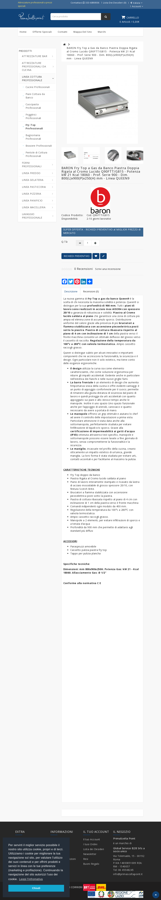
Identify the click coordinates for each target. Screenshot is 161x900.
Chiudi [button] (36, 888)
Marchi (102, 31)
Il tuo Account (91, 839)
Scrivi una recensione (108, 269)
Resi (85, 859)
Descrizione (70, 291)
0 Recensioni (83, 269)
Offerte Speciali (42, 31)
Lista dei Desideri (93, 849)
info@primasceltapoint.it (128, 874)
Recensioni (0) (91, 291)
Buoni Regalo (91, 863)
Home (23, 31)
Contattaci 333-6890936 (85, 2)
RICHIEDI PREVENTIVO (76, 256)
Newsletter (89, 854)
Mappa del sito (82, 31)
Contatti (62, 31)
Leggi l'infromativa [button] (31, 879)
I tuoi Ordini (90, 844)
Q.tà (64, 241)
